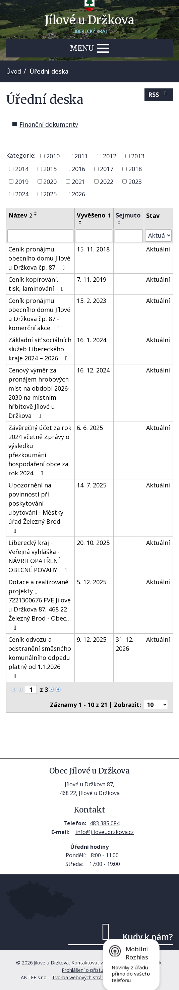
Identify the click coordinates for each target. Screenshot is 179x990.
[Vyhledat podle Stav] (158, 235)
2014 (21, 169)
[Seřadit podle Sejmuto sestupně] (119, 224)
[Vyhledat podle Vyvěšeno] (94, 235)
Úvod (13, 71)
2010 (53, 156)
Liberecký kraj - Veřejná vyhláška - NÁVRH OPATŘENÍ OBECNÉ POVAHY (39, 556)
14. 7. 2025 (91, 485)
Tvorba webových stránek (80, 977)
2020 (50, 181)
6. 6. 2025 (90, 428)
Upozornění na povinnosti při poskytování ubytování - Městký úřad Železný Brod (35, 507)
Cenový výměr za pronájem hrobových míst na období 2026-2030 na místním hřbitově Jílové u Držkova (39, 393)
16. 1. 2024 (91, 340)
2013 (137, 156)
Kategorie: (21, 155)
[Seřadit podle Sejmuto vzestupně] (119, 221)
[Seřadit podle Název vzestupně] (36, 212)
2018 (135, 169)
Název (20, 215)
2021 (78, 181)
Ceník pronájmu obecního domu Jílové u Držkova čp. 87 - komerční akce (39, 314)
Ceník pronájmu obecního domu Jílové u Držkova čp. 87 (39, 258)
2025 (50, 194)
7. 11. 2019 (91, 279)
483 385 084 (105, 823)
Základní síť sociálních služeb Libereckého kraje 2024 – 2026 (39, 349)
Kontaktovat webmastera (99, 962)
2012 (109, 156)
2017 (106, 169)
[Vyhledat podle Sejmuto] (128, 235)
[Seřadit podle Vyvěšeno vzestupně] (80, 221)
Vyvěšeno (94, 215)
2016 (78, 169)
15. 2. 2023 (91, 300)
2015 (50, 169)
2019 (21, 181)
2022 (106, 181)
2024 (21, 194)
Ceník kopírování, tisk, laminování (37, 283)
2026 (78, 194)
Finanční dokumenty (48, 124)
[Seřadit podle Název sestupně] (36, 214)
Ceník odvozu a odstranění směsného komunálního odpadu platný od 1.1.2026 (39, 657)
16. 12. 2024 (93, 370)
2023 (135, 181)
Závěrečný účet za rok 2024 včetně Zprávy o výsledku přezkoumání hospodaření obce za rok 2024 (39, 450)
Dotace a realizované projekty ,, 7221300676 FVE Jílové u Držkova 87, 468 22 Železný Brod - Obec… (39, 604)
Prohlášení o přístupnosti (89, 970)
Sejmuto (128, 215)
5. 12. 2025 (91, 582)
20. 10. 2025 (93, 543)
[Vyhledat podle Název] (40, 235)
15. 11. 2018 (93, 249)
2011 (81, 156)
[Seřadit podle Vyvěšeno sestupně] (80, 224)
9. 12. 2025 (91, 639)
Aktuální (158, 249)
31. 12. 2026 (124, 643)
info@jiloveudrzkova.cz (104, 832)
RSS (159, 94)
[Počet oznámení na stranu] (156, 704)
